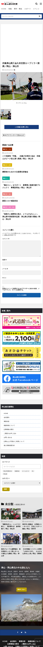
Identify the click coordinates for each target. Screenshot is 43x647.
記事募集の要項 (8, 429)
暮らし (7, 178)
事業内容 (6, 421)
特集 (10, 9)
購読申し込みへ (22, 589)
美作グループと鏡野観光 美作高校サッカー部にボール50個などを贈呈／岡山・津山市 (11, 552)
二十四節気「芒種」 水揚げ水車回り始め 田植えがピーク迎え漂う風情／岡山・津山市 (21, 157)
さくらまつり (25, 471)
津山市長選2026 (7, 471)
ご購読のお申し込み (10, 433)
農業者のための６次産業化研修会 (15, 172)
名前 (4, 259)
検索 (5, 489)
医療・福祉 (8, 194)
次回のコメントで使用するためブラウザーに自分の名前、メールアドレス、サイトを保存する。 (20, 289)
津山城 (5, 474)
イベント (36, 9)
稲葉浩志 (17, 471)
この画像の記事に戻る (21, 127)
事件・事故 (18, 9)
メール (5, 268)
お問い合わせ (8, 437)
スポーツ (27, 9)
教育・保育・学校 (9, 207)
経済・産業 (8, 165)
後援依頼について (9, 425)
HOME (3, 9)
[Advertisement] (21, 34)
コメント (5, 238)
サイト (4, 278)
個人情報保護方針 (9, 445)
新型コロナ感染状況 (10, 201)
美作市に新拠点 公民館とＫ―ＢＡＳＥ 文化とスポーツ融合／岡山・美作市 (32, 526)
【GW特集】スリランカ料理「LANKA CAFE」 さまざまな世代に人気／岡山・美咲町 (32, 551)
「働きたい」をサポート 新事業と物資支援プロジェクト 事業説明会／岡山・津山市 (21, 186)
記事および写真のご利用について (14, 441)
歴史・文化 (8, 149)
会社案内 (6, 417)
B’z (33, 471)
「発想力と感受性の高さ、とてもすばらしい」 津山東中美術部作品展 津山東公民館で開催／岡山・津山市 (21, 216)
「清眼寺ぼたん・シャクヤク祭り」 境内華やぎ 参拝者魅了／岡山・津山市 (11, 526)
